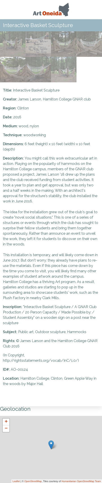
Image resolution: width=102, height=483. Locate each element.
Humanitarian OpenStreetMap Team (81, 481)
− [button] (6, 428)
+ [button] (6, 422)
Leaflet (16, 481)
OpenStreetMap (33, 481)
